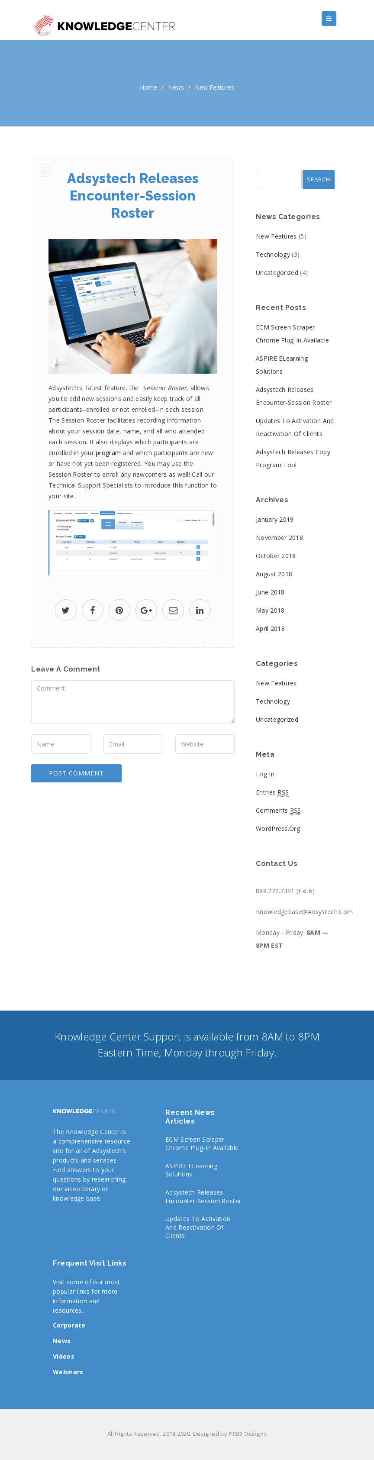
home (148, 87)
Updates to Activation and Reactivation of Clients (197, 1227)
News (176, 87)
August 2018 (274, 574)
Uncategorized (277, 272)
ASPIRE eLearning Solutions (191, 1170)
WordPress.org (278, 828)
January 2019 (275, 519)
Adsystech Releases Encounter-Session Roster (203, 1196)
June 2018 (270, 592)
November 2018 (279, 537)
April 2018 (270, 628)
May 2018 (270, 610)
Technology (273, 254)
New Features (214, 87)
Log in (265, 774)
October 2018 (276, 556)
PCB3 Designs (248, 1433)
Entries (272, 792)
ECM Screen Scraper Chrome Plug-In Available (202, 1143)
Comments (278, 810)
